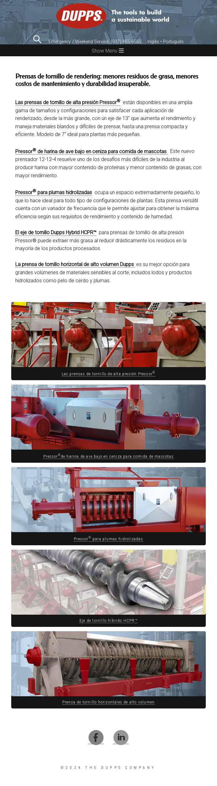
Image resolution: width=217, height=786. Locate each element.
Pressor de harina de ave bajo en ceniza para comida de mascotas (91, 151)
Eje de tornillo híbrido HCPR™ (108, 620)
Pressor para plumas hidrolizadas (53, 192)
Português (173, 41)
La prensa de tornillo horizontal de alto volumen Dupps (75, 264)
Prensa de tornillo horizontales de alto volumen (108, 702)
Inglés (153, 41)
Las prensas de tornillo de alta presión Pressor (67, 102)
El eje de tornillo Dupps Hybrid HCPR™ (55, 232)
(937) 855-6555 (126, 41)
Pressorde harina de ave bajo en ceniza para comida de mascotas (108, 456)
